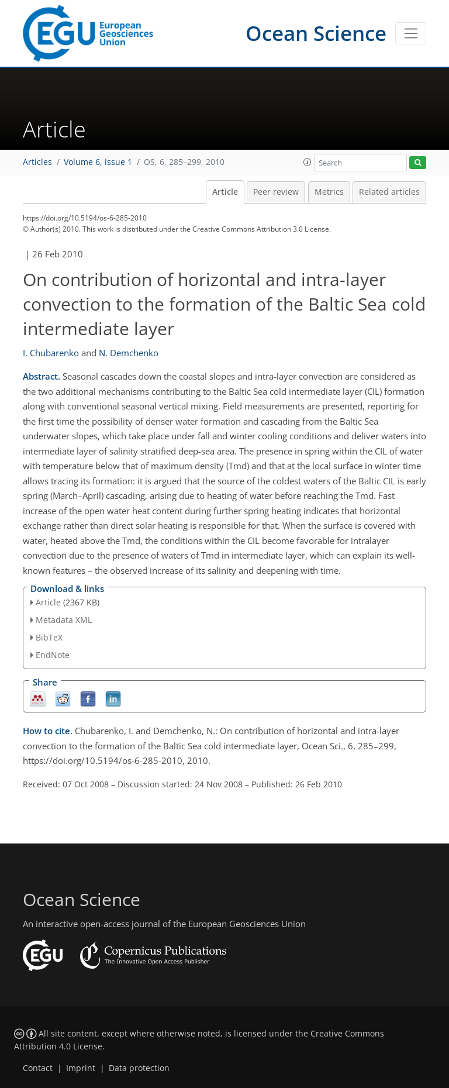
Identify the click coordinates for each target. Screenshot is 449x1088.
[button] (307, 162)
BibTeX (49, 637)
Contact (38, 1068)
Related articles (389, 192)
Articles (37, 162)
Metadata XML (64, 619)
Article (225, 192)
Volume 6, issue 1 (98, 162)
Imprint (80, 1068)
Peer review (276, 192)
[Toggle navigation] (410, 33)
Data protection (139, 1068)
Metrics (329, 192)
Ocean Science (316, 33)
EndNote (53, 654)
